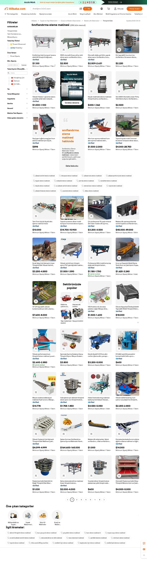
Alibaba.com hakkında (127, 558)
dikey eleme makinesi (91, 191)
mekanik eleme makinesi (63, 181)
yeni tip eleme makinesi (85, 181)
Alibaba (34, 21)
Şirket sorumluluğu (126, 562)
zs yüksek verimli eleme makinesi (65, 186)
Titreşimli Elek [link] (108, 21)
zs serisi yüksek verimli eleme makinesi (21, 538)
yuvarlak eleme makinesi (69, 191)
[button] (80, 8)
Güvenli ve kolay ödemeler (42, 558)
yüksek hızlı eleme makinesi (92, 176)
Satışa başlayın (96, 558)
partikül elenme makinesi (97, 538)
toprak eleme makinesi (15, 543)
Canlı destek (9, 562)
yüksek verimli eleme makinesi (44, 176)
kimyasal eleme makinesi (68, 176)
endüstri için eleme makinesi (63, 543)
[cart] (109, 9)
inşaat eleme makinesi (41, 181)
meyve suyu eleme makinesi (115, 533)
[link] (144, 543)
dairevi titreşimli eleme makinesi (19, 533)
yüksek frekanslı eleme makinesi (44, 191)
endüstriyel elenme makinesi (114, 543)
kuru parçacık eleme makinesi (45, 533)
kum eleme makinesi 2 (92, 533)
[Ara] (87, 9)
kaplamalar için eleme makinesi (89, 543)
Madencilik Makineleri (91, 21)
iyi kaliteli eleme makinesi (107, 181)
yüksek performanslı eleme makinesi (119, 176)
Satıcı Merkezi (96, 562)
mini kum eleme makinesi (120, 538)
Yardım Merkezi (10, 558)
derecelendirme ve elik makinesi (50, 538)
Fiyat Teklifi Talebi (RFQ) (70, 560)
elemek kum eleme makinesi (92, 186)
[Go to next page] (104, 500)
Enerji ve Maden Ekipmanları (71, 21)
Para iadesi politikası (40, 562)
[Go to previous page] (67, 500)
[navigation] (17, 260)
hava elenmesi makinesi (75, 538)
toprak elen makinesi (114, 186)
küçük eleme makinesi (41, 186)
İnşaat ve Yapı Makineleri (48, 21)
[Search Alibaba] (55, 8)
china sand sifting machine (38, 543)
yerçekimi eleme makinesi (70, 533)
